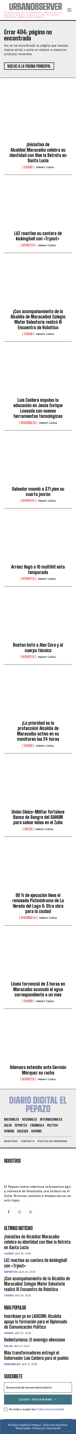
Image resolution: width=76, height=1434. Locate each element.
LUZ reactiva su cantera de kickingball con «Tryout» (38, 236)
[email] (38, 1387)
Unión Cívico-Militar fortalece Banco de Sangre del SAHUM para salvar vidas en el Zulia (38, 817)
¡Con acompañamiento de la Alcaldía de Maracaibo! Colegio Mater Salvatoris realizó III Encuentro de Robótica (38, 319)
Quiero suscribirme (38, 1399)
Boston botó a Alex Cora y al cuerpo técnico (38, 647)
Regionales (28, 422)
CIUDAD (28, 167)
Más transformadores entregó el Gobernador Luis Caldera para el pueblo (36, 1355)
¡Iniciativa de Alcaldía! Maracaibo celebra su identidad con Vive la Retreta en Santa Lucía (38, 152)
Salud (28, 829)
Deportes (28, 245)
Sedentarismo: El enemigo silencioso (34, 1339)
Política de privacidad (50, 1409)
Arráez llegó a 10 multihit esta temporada (38, 569)
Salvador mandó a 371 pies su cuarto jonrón (38, 491)
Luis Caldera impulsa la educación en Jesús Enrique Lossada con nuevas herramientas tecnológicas (38, 408)
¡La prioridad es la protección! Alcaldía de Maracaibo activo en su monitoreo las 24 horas (38, 731)
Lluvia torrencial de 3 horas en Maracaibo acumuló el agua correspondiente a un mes (38, 989)
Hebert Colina (45, 167)
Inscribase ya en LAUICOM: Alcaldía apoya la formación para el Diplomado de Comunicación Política (35, 1321)
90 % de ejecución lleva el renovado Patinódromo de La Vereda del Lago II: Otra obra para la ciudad (38, 903)
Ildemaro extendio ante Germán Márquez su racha (38, 1070)
